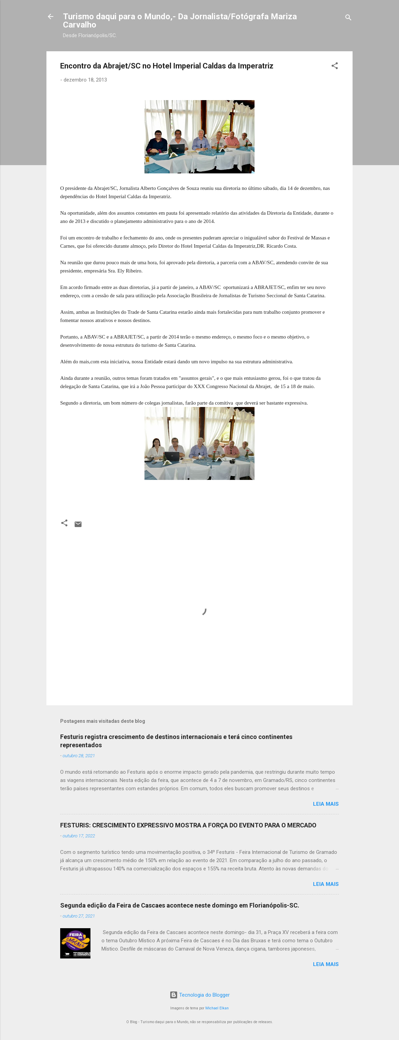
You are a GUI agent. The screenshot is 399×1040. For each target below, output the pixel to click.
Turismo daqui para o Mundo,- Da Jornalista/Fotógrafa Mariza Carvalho (180, 21)
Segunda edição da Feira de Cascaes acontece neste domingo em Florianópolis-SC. (179, 905)
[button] (335, 67)
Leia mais (326, 804)
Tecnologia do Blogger (200, 995)
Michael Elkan (217, 1008)
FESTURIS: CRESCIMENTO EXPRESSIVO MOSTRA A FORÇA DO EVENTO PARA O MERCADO (188, 825)
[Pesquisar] (348, 18)
